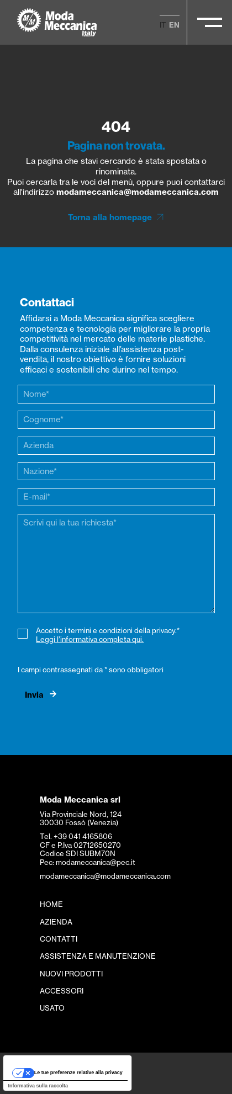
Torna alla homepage (110, 217)
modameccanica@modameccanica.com (137, 192)
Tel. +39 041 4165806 (76, 836)
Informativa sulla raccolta (38, 1085)
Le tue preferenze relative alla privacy (78, 1072)
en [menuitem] (174, 24)
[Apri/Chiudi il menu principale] (209, 22)
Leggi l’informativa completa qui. (90, 639)
